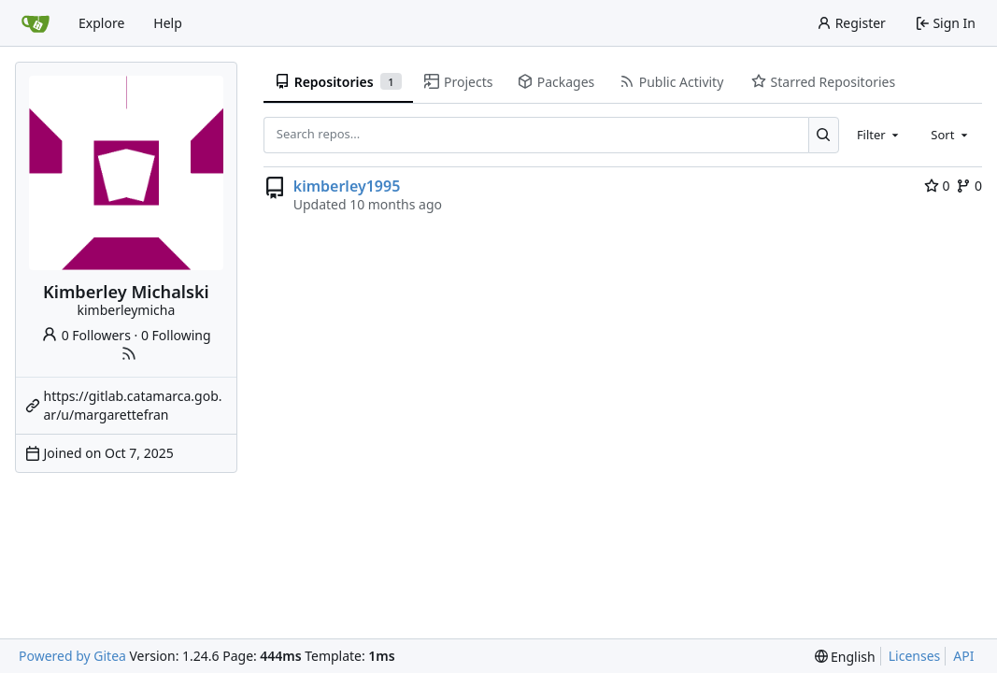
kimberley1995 (347, 186)
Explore (101, 23)
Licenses (915, 656)
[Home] (35, 23)
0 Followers (86, 335)
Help (167, 23)
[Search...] (823, 134)
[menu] (845, 657)
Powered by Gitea (72, 656)
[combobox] (879, 134)
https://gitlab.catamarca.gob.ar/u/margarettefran (133, 405)
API (963, 656)
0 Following (176, 335)
